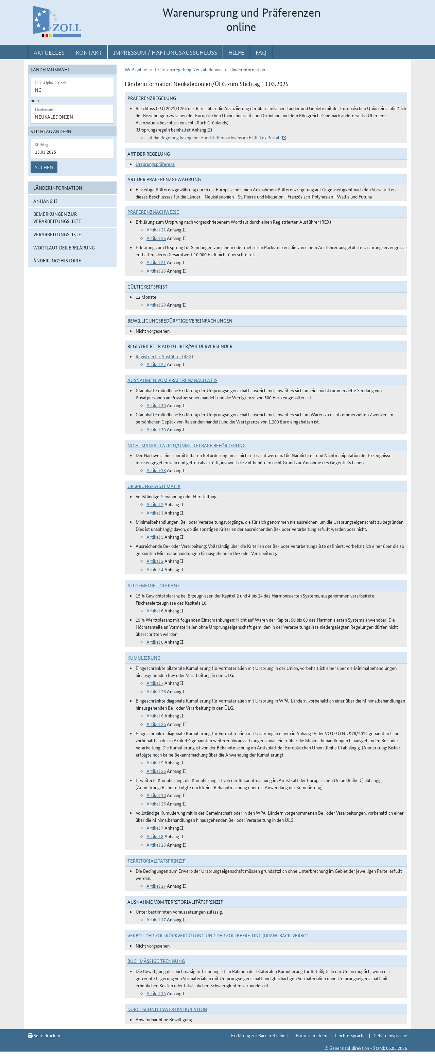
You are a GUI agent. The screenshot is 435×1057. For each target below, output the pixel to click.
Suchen (44, 167)
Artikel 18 (156, 470)
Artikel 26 (156, 238)
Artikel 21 (156, 229)
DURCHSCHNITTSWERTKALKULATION (167, 1009)
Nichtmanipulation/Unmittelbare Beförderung (186, 445)
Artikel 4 (154, 569)
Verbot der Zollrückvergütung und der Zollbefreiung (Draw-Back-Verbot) (219, 935)
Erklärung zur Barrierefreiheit (259, 1035)
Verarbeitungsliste (57, 234)
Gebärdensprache (390, 1035)
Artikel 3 (154, 512)
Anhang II (45, 200)
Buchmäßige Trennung (156, 960)
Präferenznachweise (153, 211)
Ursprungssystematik (153, 486)
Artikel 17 (156, 885)
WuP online (136, 69)
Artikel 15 (156, 993)
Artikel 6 (154, 610)
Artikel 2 (154, 504)
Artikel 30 (156, 405)
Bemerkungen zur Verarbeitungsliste (57, 217)
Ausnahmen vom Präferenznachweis (172, 380)
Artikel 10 (156, 795)
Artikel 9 (154, 762)
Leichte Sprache (350, 1035)
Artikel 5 (154, 536)
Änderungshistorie (57, 260)
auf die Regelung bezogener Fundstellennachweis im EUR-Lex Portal (212, 137)
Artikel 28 (156, 304)
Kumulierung (143, 657)
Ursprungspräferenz (155, 163)
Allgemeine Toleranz (153, 585)
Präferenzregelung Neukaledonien (188, 69)
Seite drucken (44, 1035)
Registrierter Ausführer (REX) (164, 356)
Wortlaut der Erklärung (64, 247)
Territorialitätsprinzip (156, 860)
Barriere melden (311, 1035)
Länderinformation (57, 187)
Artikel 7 (154, 682)
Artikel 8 (154, 715)
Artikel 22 (156, 364)
